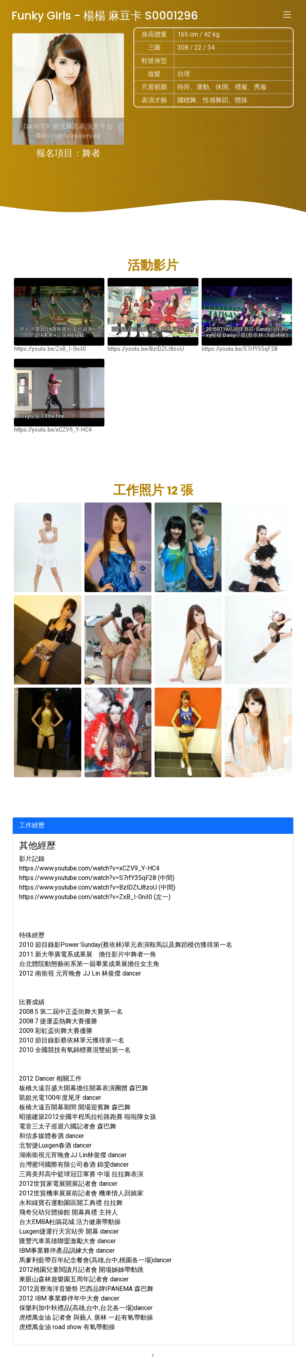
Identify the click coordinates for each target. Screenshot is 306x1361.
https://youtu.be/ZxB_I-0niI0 (50, 349)
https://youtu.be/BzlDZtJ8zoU (146, 349)
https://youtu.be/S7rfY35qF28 (239, 349)
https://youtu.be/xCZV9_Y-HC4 (53, 429)
